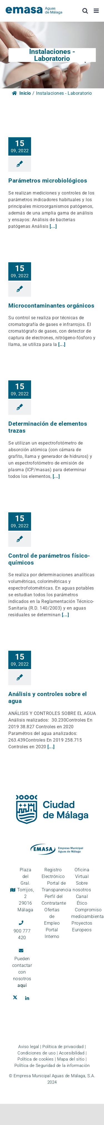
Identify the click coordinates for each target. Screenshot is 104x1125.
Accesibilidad (72, 1053)
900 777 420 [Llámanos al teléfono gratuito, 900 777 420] (22, 934)
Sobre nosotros (82, 886)
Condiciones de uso (36, 1053)
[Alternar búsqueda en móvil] (85, 11)
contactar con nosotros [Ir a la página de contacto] (22, 975)
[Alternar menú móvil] (97, 11)
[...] (53, 226)
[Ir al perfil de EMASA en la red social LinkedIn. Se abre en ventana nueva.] (28, 998)
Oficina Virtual (82, 873)
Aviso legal (28, 1046)
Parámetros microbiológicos (47, 180)
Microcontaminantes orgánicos (51, 305)
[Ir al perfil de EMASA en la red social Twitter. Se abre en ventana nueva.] (16, 998)
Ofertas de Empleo (52, 916)
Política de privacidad (62, 1046)
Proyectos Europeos (82, 926)
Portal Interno (52, 933)
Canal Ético (82, 900)
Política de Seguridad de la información (52, 1065)
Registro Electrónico (53, 873)
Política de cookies (35, 1059)
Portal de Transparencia (57, 886)
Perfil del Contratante (54, 900)
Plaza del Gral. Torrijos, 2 (25, 889)
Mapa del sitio (70, 1059)
